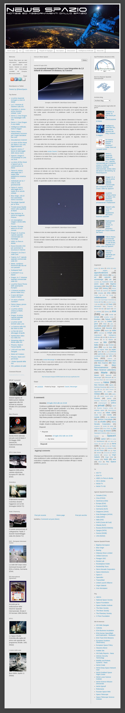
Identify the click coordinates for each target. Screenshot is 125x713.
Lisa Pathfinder (110, 354)
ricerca (99, 413)
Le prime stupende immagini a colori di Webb (18, 100)
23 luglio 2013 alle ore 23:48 (57, 403)
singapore (97, 426)
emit (115, 308)
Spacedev (99, 577)
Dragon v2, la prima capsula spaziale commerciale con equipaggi (18, 236)
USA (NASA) (100, 536)
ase (113, 275)
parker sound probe (106, 396)
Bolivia (114, 288)
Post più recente (40, 515)
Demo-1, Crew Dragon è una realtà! (19, 123)
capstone (105, 290)
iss (105, 342)
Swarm (96, 443)
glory (112, 324)
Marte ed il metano (17, 354)
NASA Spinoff (101, 686)
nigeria (111, 385)
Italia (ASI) (100, 520)
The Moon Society (102, 611)
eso (103, 314)
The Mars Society (102, 608)
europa (96, 317)
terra (114, 444)
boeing (105, 288)
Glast (104, 324)
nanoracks (97, 382)
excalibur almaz (108, 317)
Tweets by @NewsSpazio (18, 89)
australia (96, 282)
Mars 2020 (112, 361)
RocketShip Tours (102, 566)
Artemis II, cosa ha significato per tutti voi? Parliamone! (110, 254)
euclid (111, 314)
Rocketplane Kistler (103, 564)
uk (97, 448)
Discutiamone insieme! (19, 140)
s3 (106, 417)
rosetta (109, 415)
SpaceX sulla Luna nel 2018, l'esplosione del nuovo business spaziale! (105, 211)
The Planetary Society (104, 613)
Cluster (96, 295)
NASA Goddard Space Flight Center (104, 673)
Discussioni (71, 51)
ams (114, 268)
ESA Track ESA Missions (105, 638)
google (103, 326)
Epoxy (107, 311)
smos (111, 426)
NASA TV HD (101, 486)
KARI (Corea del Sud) (104, 522)
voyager (96, 459)
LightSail (100, 354)
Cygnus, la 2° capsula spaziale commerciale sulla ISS (18, 259)
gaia (95, 321)
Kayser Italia (104, 349)
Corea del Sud (98, 302)
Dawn (110, 304)
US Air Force (99, 450)
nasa (106, 382)
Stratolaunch (100, 441)
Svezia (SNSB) (101, 533)
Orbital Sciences (102, 556)
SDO (95, 422)
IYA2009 (111, 345)
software (97, 428)
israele (96, 342)
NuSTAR (111, 387)
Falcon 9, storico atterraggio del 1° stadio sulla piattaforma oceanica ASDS (18, 174)
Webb (106, 459)
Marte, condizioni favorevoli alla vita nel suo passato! (18, 265)
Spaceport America (100, 433)
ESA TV (99, 475)
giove (96, 324)
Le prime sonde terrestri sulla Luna (17, 323)
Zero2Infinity (102, 464)
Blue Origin (100, 548)
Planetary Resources (100, 400)
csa (98, 304)
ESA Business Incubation (105, 630)
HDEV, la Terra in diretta (104, 478)
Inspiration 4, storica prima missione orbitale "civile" (18, 111)
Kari (95, 349)
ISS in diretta (100, 481)
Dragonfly (110, 306)
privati (101, 405)
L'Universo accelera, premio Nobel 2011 (18, 291)
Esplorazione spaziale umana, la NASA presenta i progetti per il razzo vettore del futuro (105, 226)
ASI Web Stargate (102, 625)
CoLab (111, 295)
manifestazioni (99, 361)
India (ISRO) (100, 517)
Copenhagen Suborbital (107, 299)
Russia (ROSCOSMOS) (104, 528)
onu (101, 389)
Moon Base (99, 379)
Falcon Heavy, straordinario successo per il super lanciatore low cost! (19, 134)
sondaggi (100, 431)
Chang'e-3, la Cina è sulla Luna (18, 253)
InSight (109, 333)
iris (108, 337)
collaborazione (100, 297)
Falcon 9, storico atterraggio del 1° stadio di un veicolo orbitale (18, 190)
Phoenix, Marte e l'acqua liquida (17, 346)
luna (96, 358)
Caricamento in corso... (17, 375)
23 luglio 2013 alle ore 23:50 (63, 436)
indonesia (101, 333)
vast (109, 450)
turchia (107, 446)
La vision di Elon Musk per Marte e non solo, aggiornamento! (19, 144)
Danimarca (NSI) (102, 501)
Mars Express (103, 363)
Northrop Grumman (100, 387)
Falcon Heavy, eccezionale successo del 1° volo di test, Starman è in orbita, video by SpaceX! (106, 241)
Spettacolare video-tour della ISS (18, 337)
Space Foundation (102, 603)
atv (110, 279)
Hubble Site (100, 651)
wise (114, 459)
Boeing (98, 550)
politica (113, 403)
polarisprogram (102, 403)
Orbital (97, 394)
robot (108, 413)
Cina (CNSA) (100, 498)
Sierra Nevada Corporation (105, 569)
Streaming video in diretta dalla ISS (17, 341)
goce (96, 326)
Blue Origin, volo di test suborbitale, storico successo (17, 198)
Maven (96, 375)
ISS (20, 51)
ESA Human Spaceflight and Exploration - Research (105, 634)
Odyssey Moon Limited (104, 553)
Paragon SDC (101, 558)
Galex (102, 321)
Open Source (110, 389)
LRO (110, 356)
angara (105, 270)
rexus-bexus (112, 410)
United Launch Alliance (104, 583)
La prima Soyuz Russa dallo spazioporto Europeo (19, 286)
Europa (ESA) (101, 503)
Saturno (113, 417)
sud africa (111, 441)
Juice (104, 347)
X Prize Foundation (103, 616)
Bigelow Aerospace (103, 545)
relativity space (99, 410)
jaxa (96, 347)
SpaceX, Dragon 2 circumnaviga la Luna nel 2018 (18, 157)
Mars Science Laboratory (105, 370)
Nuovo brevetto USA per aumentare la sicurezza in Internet (18, 248)
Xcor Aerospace (101, 588)
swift (102, 443)
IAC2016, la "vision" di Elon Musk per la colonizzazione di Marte (106, 116)
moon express (110, 379)
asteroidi (107, 277)
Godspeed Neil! (16, 270)
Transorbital (100, 580)
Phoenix (97, 398)
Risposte (45, 432)
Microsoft (108, 377)
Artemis (105, 275)
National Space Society (104, 600)
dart (104, 304)
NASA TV (99, 483)
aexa (102, 268)
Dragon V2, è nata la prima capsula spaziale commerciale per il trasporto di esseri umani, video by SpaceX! (105, 182)
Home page (11, 51)
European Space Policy (104, 645)
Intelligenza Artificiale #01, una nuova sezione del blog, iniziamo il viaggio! (106, 130)
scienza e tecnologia (105, 419)
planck (109, 398)
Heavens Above (101, 648)
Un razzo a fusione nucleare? (17, 300)
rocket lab (97, 415)
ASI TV (98, 473)
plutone (113, 400)
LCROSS (112, 352)
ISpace (110, 339)
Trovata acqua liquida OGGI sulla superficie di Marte (18, 209)
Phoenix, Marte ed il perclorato (18, 358)
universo (110, 448)
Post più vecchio (81, 515)
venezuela (106, 452)
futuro (107, 319)
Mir (115, 377)
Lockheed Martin (99, 356)
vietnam (105, 455)
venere (98, 453)
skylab (105, 426)
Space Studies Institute (104, 605)
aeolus (96, 268)
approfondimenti (101, 273)
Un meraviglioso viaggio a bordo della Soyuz (18, 222)
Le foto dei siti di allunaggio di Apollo (18, 332)
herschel (109, 328)
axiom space (99, 284)
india (114, 330)
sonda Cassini (52, 151)
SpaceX (111, 435)
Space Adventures (102, 572)
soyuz (108, 431)
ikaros (107, 330)
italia (96, 345)
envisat (98, 311)
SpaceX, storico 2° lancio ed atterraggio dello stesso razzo (18, 151)
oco (95, 389)
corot (107, 302)
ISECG (98, 597)
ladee (99, 352)
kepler (114, 349)
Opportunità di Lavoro (103, 391)
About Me (100, 51)
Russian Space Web (103, 692)
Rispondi (42, 427)
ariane (96, 275)
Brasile (98, 290)
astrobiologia (98, 279)
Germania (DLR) (102, 509)
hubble (97, 330)
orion (106, 394)
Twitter (114, 446)
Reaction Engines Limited (105, 408)
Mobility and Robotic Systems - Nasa (103, 661)
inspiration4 (97, 335)
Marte (104, 372)
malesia (110, 358)
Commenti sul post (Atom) (50, 519)
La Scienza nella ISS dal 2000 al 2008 (18, 327)
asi (95, 277)
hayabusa (97, 328)
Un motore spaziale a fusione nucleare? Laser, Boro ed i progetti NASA (106, 144)
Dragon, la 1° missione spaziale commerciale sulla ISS (19, 279)
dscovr (96, 309)
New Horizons (99, 385)
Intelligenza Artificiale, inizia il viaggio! (18, 128)
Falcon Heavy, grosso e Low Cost (18, 305)
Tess (100, 446)
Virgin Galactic (101, 585)
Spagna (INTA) (101, 530)
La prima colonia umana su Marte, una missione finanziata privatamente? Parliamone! (106, 197)
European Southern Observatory (103, 641)
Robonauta (100, 689)
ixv (105, 345)
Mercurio (108, 375)
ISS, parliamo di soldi (18, 366)
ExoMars (97, 319)
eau (102, 309)
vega (114, 450)
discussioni (97, 306)
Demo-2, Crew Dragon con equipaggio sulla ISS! (19, 117)
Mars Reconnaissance (105, 366)
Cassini (67, 386)
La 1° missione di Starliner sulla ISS (17, 105)
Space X (99, 575)
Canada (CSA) (101, 495)
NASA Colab (100, 665)
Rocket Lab (100, 561)
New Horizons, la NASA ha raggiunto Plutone (18, 215)
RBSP (114, 406)
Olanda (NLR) (101, 525)
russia (96, 417)
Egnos (109, 309)
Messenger (73, 386)
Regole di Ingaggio (46, 51)
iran (104, 337)
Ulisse (103, 448)
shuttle (103, 422)
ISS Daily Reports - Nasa (105, 653)
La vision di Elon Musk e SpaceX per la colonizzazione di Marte (19, 165)
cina (108, 293)
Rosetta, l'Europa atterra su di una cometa (17, 228)
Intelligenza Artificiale (85, 51)
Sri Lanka (113, 439)
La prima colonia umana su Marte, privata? (17, 311)
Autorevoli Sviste (107, 282)
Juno (110, 347)
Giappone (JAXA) (102, 512)
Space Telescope (102, 694)
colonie (96, 299)
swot (108, 443)
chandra (100, 293)
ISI (104, 339)
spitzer (103, 439)
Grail (111, 326)
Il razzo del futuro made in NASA (17, 296)
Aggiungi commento (42, 451)
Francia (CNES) (101, 506)
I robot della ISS (30, 51)
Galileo (109, 321)
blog (107, 286)
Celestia (99, 628)
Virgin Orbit (109, 457)
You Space (60, 51)
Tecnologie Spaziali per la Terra (18, 203)
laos (105, 351)
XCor (100, 462)
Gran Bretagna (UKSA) (104, 514)
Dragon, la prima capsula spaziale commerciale (17, 317)
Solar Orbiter (106, 428)
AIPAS (109, 268)
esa (114, 311)
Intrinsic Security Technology (102, 657)
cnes (103, 295)
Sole (114, 428)
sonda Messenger (49, 359)
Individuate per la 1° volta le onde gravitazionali (18, 183)
